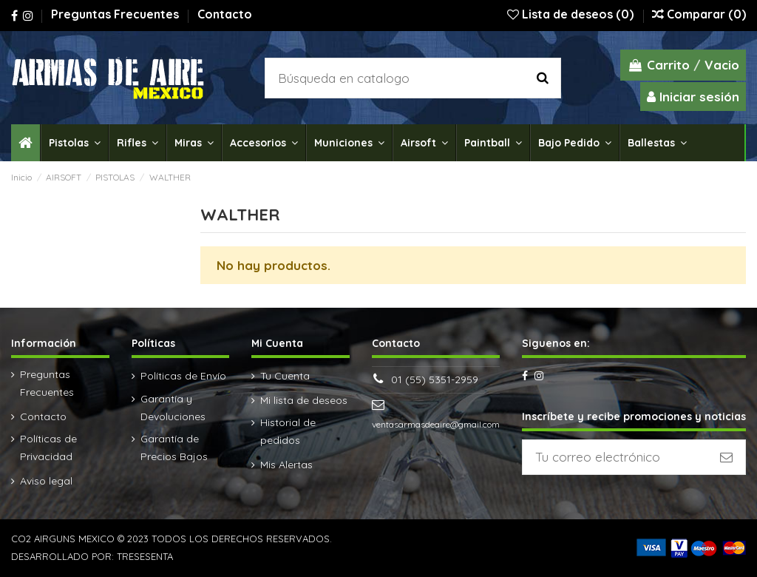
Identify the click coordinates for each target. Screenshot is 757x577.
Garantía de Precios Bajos (174, 447)
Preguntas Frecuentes (116, 14)
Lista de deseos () (572, 14)
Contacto (224, 14)
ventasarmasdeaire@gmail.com (436, 424)
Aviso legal (46, 480)
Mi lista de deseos (303, 400)
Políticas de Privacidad (48, 447)
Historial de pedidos (288, 431)
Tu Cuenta (285, 375)
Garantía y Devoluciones (173, 407)
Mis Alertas (286, 464)
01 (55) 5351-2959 (434, 379)
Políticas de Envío (183, 375)
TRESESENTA (145, 556)
